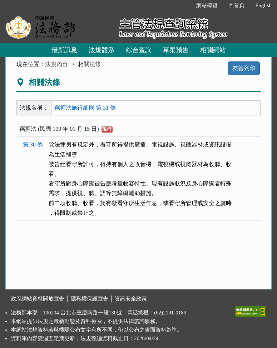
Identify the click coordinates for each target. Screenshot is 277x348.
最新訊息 (64, 50)
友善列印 (243, 68)
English (263, 5)
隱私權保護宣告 (89, 299)
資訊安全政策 (131, 299)
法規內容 (56, 64)
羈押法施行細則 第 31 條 (85, 108)
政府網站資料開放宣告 (37, 299)
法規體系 (101, 50)
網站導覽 (207, 5)
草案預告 (176, 50)
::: (183, 5)
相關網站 (213, 50)
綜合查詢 (139, 50)
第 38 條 (33, 144)
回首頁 (236, 5)
